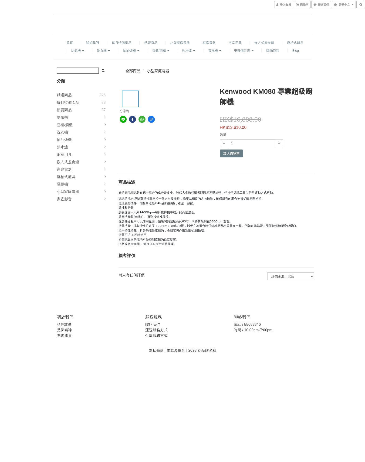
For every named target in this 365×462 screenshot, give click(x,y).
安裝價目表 (243, 50)
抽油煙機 (131, 50)
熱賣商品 (150, 43)
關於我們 (92, 43)
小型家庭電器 (180, 43)
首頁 (69, 43)
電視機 (214, 50)
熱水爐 (188, 50)
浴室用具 (235, 43)
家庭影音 (64, 199)
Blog (295, 50)
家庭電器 (209, 43)
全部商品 (132, 71)
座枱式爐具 (295, 43)
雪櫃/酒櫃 (160, 50)
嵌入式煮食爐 (264, 43)
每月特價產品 (121, 43)
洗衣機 (103, 50)
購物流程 (272, 50)
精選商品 (64, 95)
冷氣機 (77, 50)
